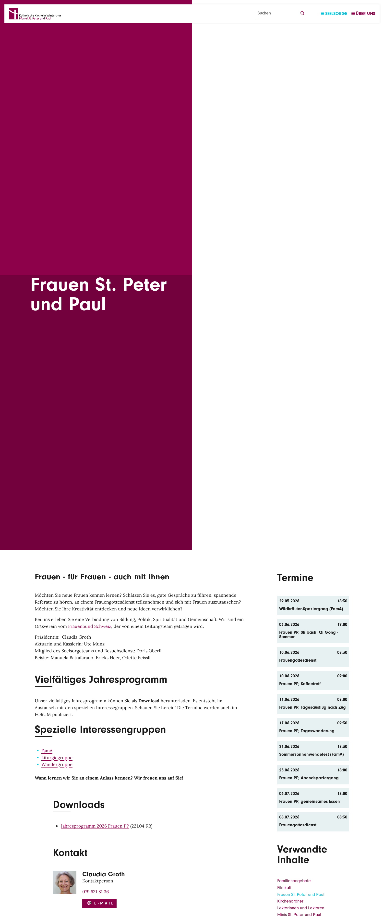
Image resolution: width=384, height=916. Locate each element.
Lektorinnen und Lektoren (300, 908)
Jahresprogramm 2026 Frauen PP (95, 826)
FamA (46, 751)
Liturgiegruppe (56, 757)
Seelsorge (334, 13)
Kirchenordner (290, 901)
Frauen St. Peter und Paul (300, 894)
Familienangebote (294, 880)
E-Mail (100, 903)
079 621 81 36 (95, 891)
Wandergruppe (56, 764)
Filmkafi (284, 887)
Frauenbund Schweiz (89, 626)
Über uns (363, 13)
